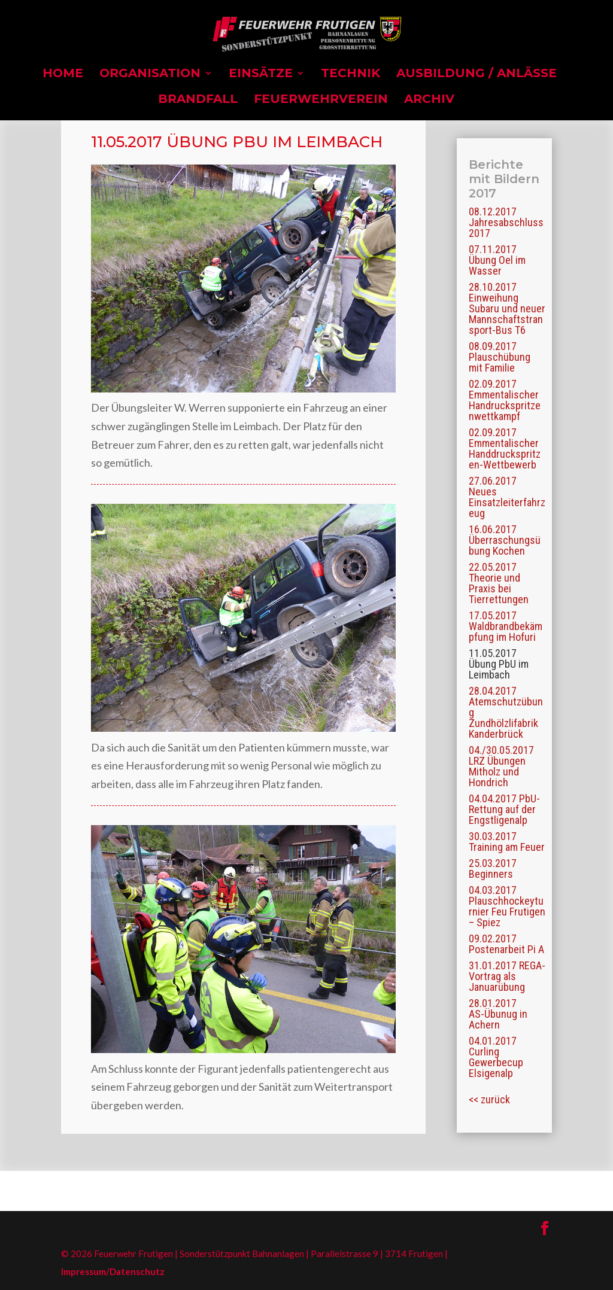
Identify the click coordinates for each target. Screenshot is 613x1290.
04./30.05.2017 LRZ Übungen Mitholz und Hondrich (501, 766)
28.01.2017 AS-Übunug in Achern (498, 1014)
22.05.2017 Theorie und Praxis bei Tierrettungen (499, 583)
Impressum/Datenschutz (113, 1271)
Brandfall (198, 100)
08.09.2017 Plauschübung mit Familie (499, 357)
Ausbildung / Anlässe (476, 74)
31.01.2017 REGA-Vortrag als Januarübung (507, 976)
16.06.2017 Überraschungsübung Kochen (505, 540)
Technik (350, 74)
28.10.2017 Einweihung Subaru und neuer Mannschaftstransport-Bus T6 (507, 308)
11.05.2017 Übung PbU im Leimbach (499, 664)
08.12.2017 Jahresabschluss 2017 (506, 222)
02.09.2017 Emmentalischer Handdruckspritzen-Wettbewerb (505, 448)
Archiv (429, 100)
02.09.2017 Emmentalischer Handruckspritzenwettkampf (505, 400)
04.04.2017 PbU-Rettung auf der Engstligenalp (504, 809)
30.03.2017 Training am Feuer (507, 841)
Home (63, 74)
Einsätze (261, 74)
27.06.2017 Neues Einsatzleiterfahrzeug (507, 496)
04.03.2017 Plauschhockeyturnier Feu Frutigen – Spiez (507, 906)
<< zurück (489, 1099)
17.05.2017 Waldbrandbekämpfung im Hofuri (505, 626)
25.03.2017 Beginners (493, 868)
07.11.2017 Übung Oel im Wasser (497, 260)
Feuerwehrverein (321, 100)
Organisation (150, 74)
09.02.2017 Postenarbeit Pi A (506, 944)
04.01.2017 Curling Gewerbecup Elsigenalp (496, 1057)
